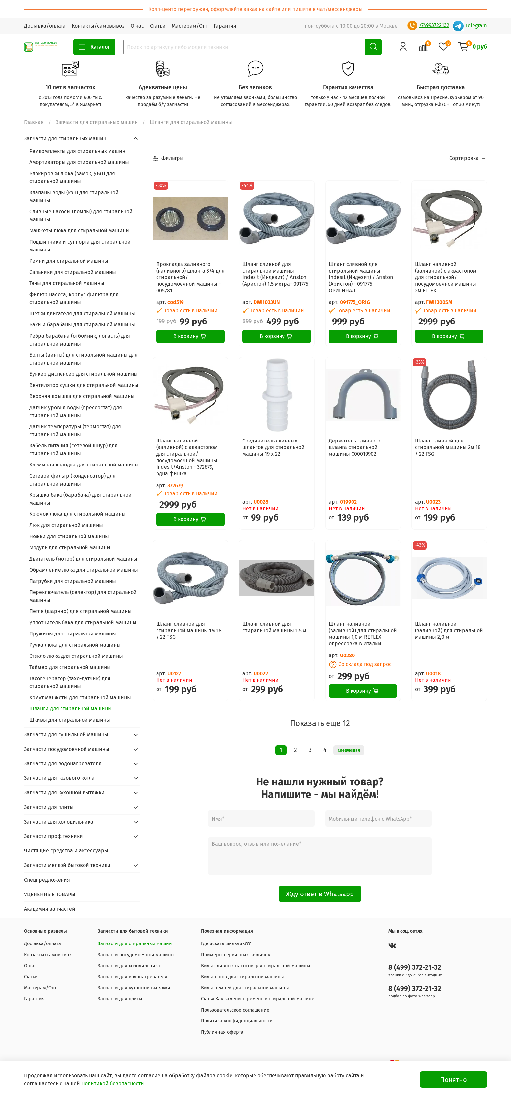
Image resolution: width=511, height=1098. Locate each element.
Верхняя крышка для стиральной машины (81, 396)
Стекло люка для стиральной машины (76, 656)
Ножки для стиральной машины (69, 536)
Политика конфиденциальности (237, 1021)
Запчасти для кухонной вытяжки (64, 792)
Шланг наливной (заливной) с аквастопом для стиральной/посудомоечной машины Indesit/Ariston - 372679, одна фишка (187, 457)
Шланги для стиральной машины (70, 708)
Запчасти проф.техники (53, 836)
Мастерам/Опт (190, 26)
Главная (34, 122)
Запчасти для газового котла (59, 778)
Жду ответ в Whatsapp (320, 894)
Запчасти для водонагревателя (63, 763)
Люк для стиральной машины (66, 525)
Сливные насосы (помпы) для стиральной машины (81, 215)
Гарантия (225, 26)
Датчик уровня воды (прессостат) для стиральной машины (75, 411)
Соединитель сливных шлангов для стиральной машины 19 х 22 (273, 447)
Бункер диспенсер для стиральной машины (83, 374)
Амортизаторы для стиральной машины (79, 162)
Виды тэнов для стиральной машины (242, 977)
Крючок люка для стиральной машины (77, 514)
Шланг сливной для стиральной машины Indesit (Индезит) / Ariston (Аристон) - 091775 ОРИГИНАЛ (361, 277)
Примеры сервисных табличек (235, 955)
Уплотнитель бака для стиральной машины (82, 622)
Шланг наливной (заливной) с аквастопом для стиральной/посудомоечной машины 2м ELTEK (445, 277)
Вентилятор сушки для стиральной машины (83, 385)
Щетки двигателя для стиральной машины (82, 313)
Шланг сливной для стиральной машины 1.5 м (274, 627)
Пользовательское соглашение (235, 1010)
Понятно (453, 1080)
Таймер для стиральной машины (70, 667)
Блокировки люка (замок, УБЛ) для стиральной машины (72, 177)
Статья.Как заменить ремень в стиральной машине (257, 999)
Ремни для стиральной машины (68, 261)
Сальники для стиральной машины (72, 272)
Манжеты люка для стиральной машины (79, 230)
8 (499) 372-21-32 (414, 968)
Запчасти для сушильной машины (66, 734)
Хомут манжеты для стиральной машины (80, 697)
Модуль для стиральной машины (69, 547)
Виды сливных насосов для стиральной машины (255, 965)
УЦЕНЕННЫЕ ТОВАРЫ (49, 894)
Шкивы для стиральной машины (69, 720)
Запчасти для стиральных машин (97, 122)
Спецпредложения (47, 880)
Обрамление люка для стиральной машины (83, 570)
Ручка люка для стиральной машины (75, 645)
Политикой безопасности (112, 1083)
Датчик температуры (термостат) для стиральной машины (75, 430)
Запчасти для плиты (49, 807)
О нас (137, 26)
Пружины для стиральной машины (72, 634)
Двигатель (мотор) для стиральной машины (83, 559)
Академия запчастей (49, 909)
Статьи (158, 26)
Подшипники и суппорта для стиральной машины (80, 246)
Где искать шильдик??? (226, 943)
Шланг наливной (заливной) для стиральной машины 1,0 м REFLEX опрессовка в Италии (363, 634)
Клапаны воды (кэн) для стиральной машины (74, 196)
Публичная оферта (222, 1032)
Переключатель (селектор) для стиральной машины (83, 596)
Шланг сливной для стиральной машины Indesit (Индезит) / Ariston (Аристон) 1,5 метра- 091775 (275, 274)
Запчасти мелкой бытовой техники (67, 865)
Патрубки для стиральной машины (72, 581)
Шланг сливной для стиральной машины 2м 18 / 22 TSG (448, 447)
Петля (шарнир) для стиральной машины (80, 611)
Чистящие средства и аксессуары (66, 850)
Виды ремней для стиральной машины (245, 988)
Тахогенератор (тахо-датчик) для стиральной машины (69, 682)
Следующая (349, 750)
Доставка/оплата (45, 26)
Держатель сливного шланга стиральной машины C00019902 (354, 447)
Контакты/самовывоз (98, 26)
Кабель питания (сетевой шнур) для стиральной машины (73, 449)
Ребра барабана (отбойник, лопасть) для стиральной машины (79, 340)
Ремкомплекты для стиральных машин (77, 151)
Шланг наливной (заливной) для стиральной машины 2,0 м (449, 630)
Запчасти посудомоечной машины (66, 749)
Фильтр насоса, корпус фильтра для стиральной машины (74, 298)
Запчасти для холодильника (58, 822)
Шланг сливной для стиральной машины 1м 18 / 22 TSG (189, 630)
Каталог (94, 47)
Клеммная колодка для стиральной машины (84, 465)
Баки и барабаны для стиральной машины (82, 325)
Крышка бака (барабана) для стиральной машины (80, 499)
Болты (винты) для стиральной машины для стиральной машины (83, 359)
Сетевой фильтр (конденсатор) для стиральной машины (72, 480)
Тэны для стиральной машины (66, 283)
